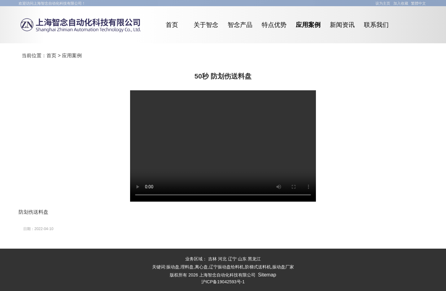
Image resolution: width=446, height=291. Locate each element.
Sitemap (267, 274)
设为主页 (382, 3)
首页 (51, 55)
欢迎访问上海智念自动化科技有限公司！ (52, 3)
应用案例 (72, 55)
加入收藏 (400, 3)
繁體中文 (418, 3)
